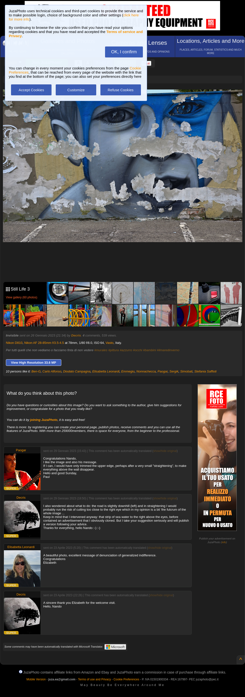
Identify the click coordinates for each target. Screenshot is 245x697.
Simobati (186, 371)
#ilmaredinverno (168, 350)
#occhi (137, 350)
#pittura (113, 350)
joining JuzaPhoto (43, 420)
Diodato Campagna (76, 371)
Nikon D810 (14, 343)
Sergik (174, 371)
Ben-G (36, 371)
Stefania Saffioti (205, 371)
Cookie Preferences (126, 679)
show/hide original (165, 451)
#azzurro (126, 350)
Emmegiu (128, 371)
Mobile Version (36, 679)
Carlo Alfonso (52, 371)
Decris (76, 335)
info (224, 542)
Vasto (109, 343)
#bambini (149, 350)
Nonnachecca (146, 371)
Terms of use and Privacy (94, 679)
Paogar (163, 371)
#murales (100, 350)
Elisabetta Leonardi (105, 371)
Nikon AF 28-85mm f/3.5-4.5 (44, 343)
